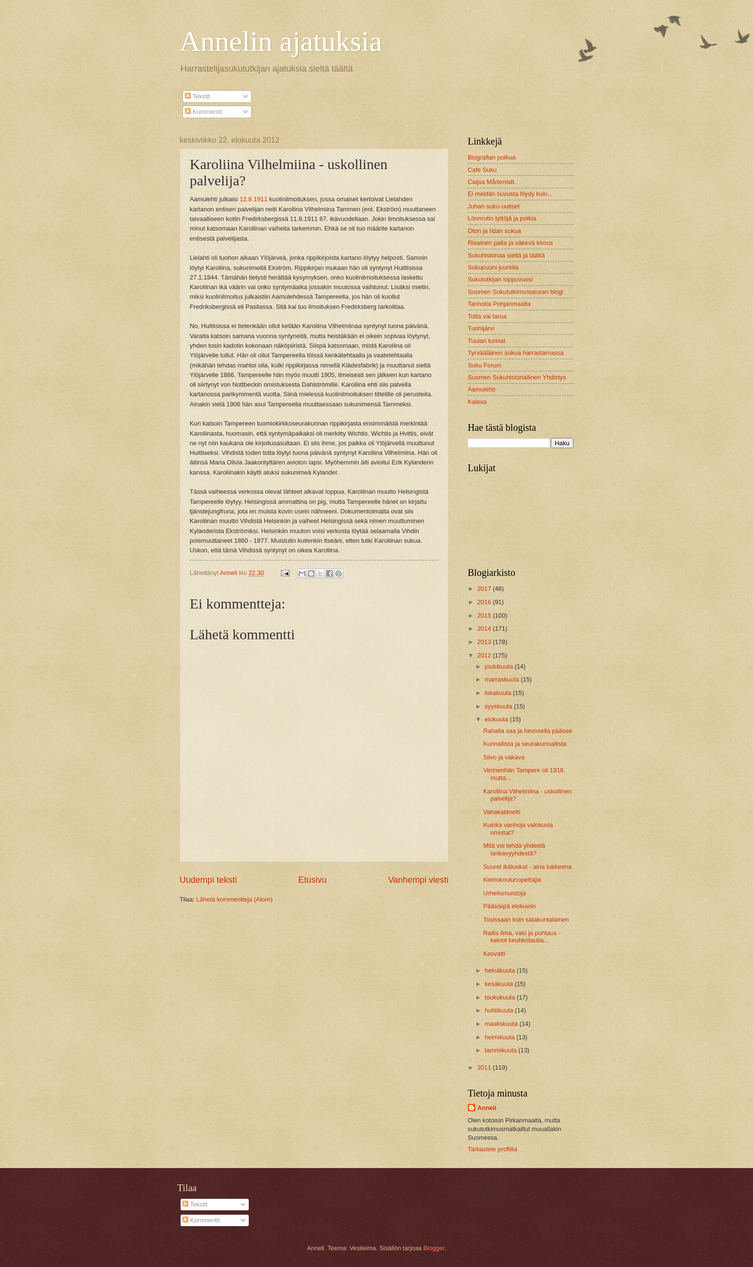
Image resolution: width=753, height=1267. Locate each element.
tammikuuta (501, 1050)
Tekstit (197, 96)
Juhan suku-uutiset (494, 206)
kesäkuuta (499, 983)
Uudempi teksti (208, 880)
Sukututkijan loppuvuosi (500, 279)
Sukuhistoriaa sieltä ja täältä (506, 255)
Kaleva (477, 401)
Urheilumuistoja (504, 893)
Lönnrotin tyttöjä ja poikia (502, 218)
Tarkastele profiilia (492, 1149)
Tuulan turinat (486, 340)
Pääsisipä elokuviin (509, 906)
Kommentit (203, 111)
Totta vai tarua (487, 316)
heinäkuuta (501, 970)
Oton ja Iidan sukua (494, 230)
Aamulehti (481, 389)
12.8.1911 (253, 199)
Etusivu (312, 880)
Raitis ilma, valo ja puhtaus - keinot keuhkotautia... (521, 936)
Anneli (486, 1107)
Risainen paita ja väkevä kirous (510, 242)
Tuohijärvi (481, 328)
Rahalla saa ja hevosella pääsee (527, 730)
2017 (485, 588)
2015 (485, 615)
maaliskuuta (502, 1023)
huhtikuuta (500, 1010)
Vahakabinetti (501, 812)
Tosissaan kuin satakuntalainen (526, 919)
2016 (485, 602)
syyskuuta (499, 706)
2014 (485, 628)
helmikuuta (500, 1037)
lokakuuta (499, 692)
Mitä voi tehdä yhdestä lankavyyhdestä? (514, 849)
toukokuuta (501, 997)
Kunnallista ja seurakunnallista (524, 743)
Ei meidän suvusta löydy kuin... (510, 193)
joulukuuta (499, 666)
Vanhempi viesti (418, 880)
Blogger (434, 1248)
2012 (485, 655)
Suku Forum (484, 365)
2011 (485, 1067)
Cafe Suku (482, 169)
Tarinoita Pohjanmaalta (499, 303)
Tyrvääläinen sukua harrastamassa (516, 352)
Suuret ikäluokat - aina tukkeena (527, 866)
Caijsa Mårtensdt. (492, 181)
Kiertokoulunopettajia (512, 879)
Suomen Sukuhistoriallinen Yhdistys (517, 377)
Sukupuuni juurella (493, 267)
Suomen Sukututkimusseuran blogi (515, 291)
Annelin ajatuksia (281, 41)
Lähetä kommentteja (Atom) (234, 899)
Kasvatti (494, 953)
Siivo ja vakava (503, 757)
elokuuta (497, 719)
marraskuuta (503, 679)
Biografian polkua (492, 157)
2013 (485, 642)
